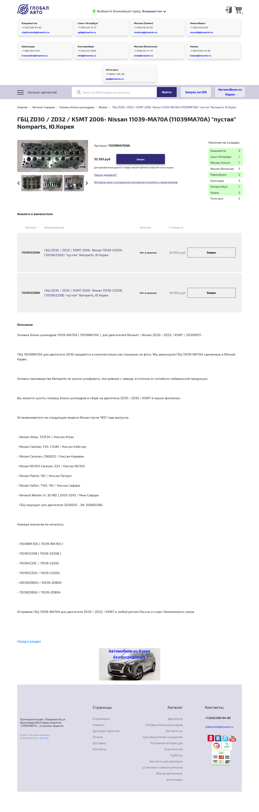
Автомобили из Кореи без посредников (129, 654)
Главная (22, 107)
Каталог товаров (43, 107)
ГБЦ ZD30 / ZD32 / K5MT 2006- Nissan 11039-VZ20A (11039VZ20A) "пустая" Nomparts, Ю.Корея (83, 252)
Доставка (99, 743)
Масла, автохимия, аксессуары (169, 776)
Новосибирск (197, 23)
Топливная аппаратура (166, 743)
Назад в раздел (29, 641)
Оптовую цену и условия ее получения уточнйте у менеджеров (136, 182)
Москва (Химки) (143, 23)
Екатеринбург (86, 46)
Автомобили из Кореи (230, 91)
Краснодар (28, 46)
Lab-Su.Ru (44, 738)
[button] (18, 183)
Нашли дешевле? (105, 174)
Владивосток (29, 23)
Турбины (176, 755)
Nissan (103, 107)
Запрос (140, 159)
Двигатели (175, 719)
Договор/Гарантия (106, 731)
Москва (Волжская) (145, 46)
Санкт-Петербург (88, 23)
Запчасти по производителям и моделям (162, 734)
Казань (194, 46)
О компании (101, 719)
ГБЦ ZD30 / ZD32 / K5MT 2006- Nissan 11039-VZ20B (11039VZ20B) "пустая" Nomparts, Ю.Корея (83, 292)
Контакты (99, 749)
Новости (99, 725)
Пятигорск (112, 69)
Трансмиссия (173, 749)
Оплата (98, 737)
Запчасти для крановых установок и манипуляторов (162, 764)
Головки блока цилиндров (76, 107)
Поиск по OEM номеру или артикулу (103, 92)
